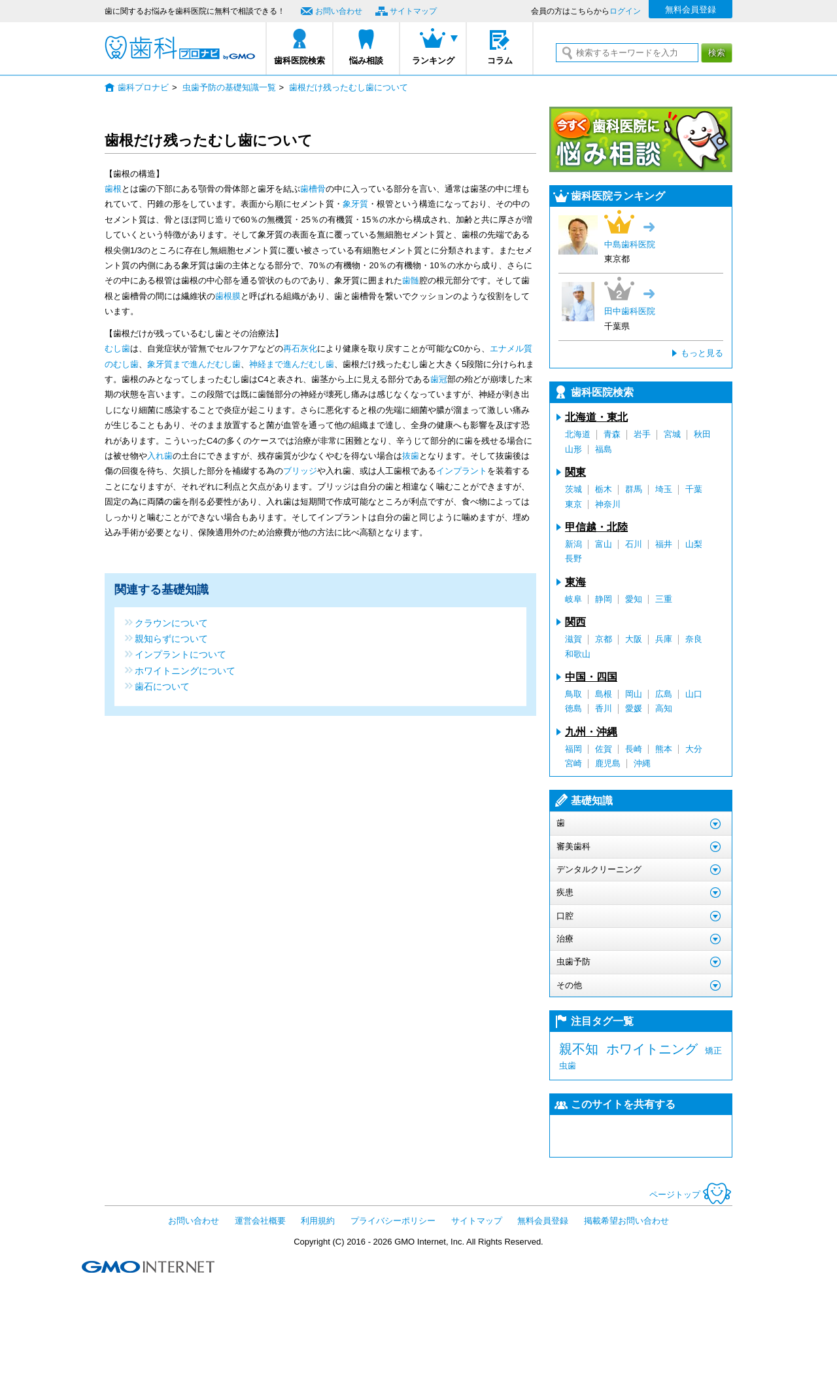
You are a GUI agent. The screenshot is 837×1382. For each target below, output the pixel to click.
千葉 (693, 489)
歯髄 (410, 280)
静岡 (603, 599)
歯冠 (438, 379)
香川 (603, 708)
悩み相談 (366, 60)
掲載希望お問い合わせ (626, 1221)
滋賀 (573, 639)
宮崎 (573, 763)
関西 (575, 622)
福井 (663, 544)
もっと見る (702, 353)
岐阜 (573, 599)
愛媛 (633, 708)
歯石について (162, 686)
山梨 (693, 544)
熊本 (663, 749)
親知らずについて (171, 638)
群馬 (633, 489)
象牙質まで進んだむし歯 (194, 364)
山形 (573, 449)
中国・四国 (591, 676)
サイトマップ (413, 11)
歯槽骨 (313, 189)
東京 (573, 504)
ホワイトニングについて (185, 670)
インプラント (461, 471)
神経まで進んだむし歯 (291, 364)
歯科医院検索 (299, 60)
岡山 (633, 694)
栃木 (603, 489)
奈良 (693, 639)
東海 (575, 582)
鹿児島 (608, 763)
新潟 (573, 544)
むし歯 (117, 348)
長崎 (633, 749)
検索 (716, 53)
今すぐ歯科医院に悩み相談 (640, 139)
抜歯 (410, 456)
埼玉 (663, 489)
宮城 (672, 434)
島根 (603, 694)
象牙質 (355, 204)
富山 (603, 544)
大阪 (633, 639)
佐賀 (603, 749)
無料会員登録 (690, 9)
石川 (633, 544)
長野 (573, 558)
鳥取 (573, 694)
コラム (500, 60)
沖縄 (642, 763)
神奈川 (608, 504)
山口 (693, 694)
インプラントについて (180, 654)
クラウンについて (171, 623)
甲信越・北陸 (596, 527)
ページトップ (690, 1194)
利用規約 (318, 1221)
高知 (663, 708)
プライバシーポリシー (393, 1221)
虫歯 (567, 1066)
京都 (603, 639)
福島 (603, 449)
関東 (575, 472)
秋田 (702, 434)
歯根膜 (228, 296)
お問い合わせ (338, 11)
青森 (612, 434)
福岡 (573, 749)
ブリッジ (300, 471)
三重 (663, 599)
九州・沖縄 (591, 731)
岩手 (642, 434)
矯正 (713, 1050)
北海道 (577, 434)
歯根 (113, 189)
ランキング (433, 60)
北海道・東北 (596, 417)
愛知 (633, 599)
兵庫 (663, 639)
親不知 (578, 1049)
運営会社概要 (260, 1221)
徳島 (573, 708)
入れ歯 (160, 456)
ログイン (625, 11)
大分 (693, 749)
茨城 (573, 489)
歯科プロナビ (180, 47)
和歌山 (577, 654)
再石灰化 (300, 348)
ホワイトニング (652, 1049)
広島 (663, 694)
